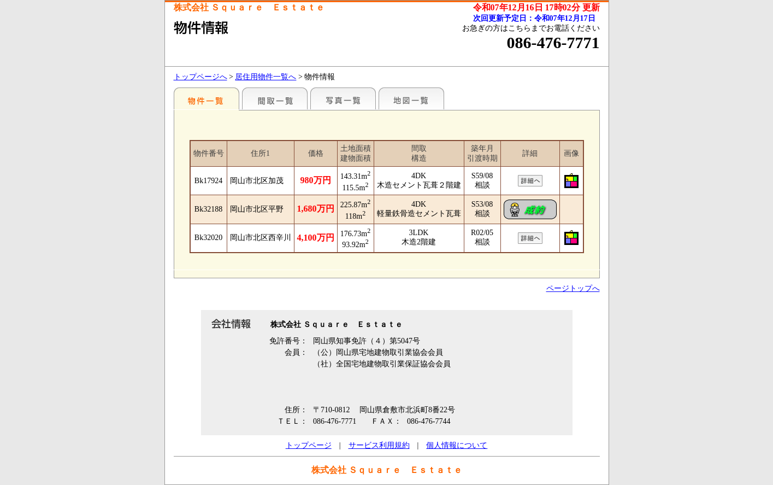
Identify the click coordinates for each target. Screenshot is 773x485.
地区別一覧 (206, 98)
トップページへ (200, 77)
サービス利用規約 (379, 445)
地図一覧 (411, 98)
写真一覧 (343, 98)
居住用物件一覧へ (265, 77)
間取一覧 (275, 98)
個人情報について (456, 445)
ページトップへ (573, 288)
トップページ (309, 445)
